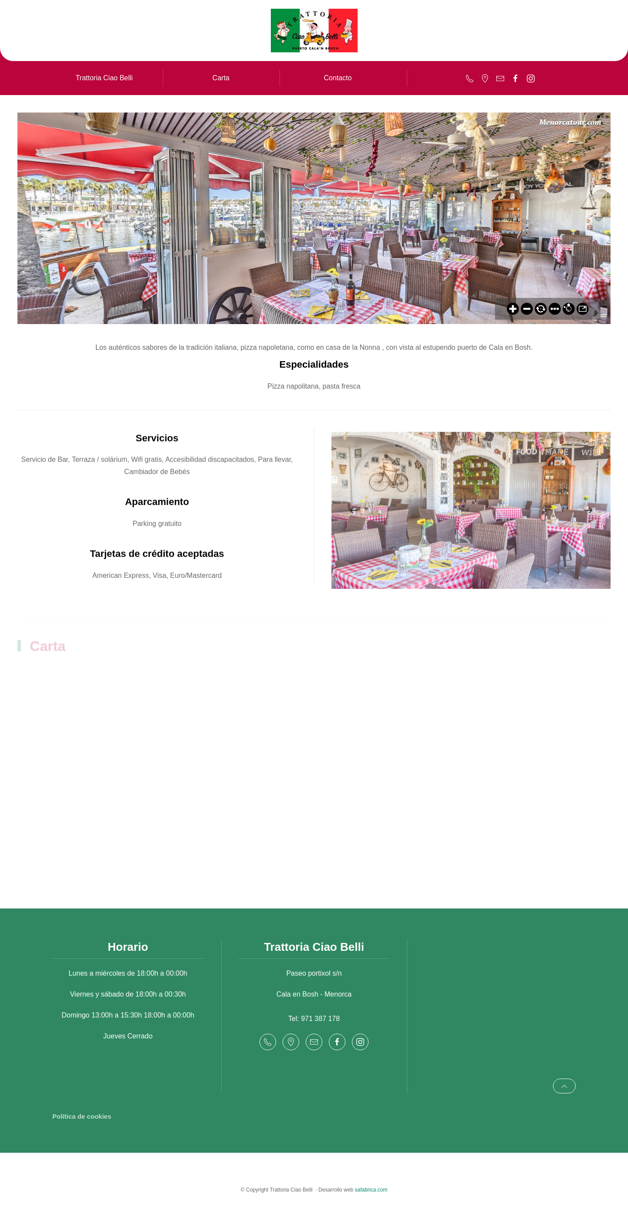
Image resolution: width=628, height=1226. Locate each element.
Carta (220, 78)
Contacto (338, 78)
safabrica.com (371, 1190)
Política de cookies (81, 1116)
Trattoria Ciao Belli (104, 78)
